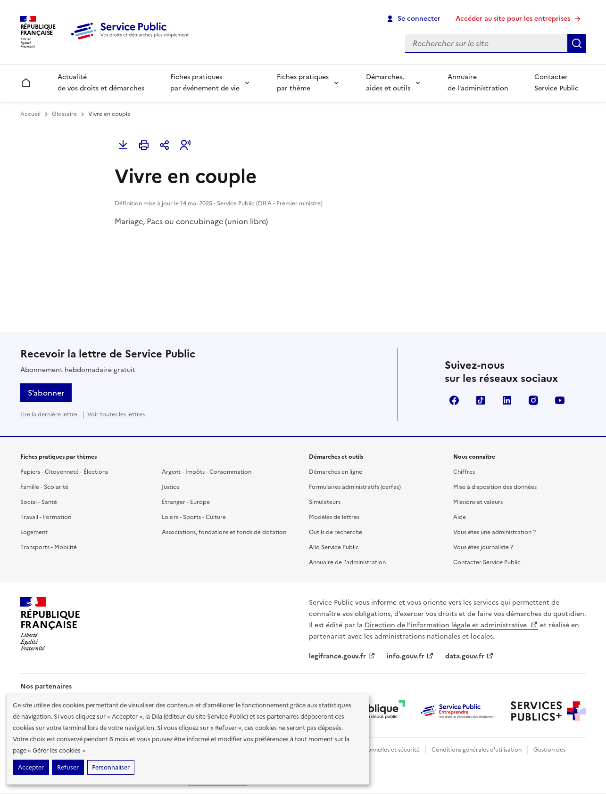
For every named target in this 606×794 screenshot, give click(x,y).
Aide (459, 517)
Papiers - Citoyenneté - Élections (64, 472)
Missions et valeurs (478, 502)
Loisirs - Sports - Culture (194, 517)
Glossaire (64, 114)
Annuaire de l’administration (478, 82)
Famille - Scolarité (44, 487)
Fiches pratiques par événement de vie (205, 82)
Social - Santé (38, 502)
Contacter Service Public (556, 82)
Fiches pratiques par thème (303, 82)
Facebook (454, 400)
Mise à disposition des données (495, 487)
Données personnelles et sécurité (375, 749)
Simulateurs (324, 502)
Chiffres (464, 472)
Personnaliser (111, 767)
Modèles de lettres (334, 517)
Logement (34, 532)
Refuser (68, 767)
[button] (185, 145)
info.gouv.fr (410, 656)
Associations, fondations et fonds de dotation (224, 532)
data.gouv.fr (469, 656)
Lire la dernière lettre (48, 414)
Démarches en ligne (335, 472)
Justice (171, 487)
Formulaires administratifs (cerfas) (355, 487)
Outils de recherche (335, 532)
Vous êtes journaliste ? (483, 547)
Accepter (31, 767)
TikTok (480, 400)
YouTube (559, 400)
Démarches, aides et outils (388, 82)
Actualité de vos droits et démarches (101, 82)
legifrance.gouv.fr (342, 656)
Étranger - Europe (186, 502)
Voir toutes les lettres (116, 414)
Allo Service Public (334, 547)
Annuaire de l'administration (347, 562)
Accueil (30, 114)
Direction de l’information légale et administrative (451, 625)
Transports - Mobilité (48, 547)
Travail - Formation (45, 517)
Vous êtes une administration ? (494, 532)
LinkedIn (507, 400)
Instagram (533, 400)
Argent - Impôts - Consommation (206, 472)
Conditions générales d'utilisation (477, 749)
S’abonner (46, 392)
